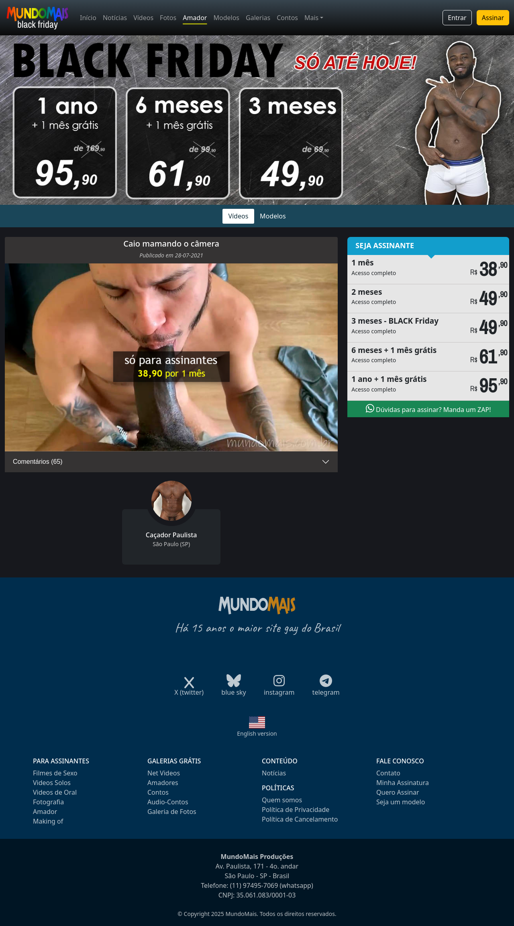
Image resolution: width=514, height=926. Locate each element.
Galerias (258, 17)
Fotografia (48, 802)
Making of (48, 821)
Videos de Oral (55, 792)
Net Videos (163, 773)
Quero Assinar (397, 792)
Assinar (493, 17)
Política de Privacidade (295, 809)
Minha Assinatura (402, 782)
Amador (195, 17)
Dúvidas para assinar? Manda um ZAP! (428, 409)
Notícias (115, 17)
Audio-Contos (167, 802)
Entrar (457, 17)
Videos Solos (52, 782)
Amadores (162, 782)
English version (257, 733)
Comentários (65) (38, 461)
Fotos (168, 17)
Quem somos (282, 799)
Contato (388, 773)
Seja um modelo (400, 802)
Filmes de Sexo (55, 773)
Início (88, 17)
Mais (311, 17)
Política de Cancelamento (300, 819)
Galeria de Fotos (171, 811)
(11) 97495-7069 (254, 885)
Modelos (226, 17)
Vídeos (143, 17)
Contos (287, 17)
